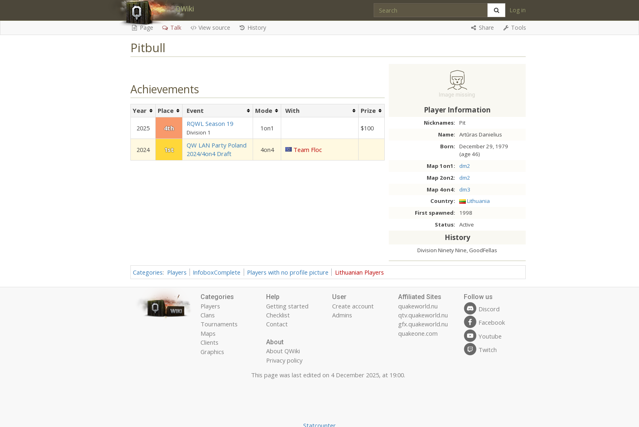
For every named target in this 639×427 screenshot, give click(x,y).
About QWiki (283, 351)
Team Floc (307, 149)
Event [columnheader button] (195, 110)
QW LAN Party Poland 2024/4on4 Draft (217, 149)
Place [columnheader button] (166, 110)
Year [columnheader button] (140, 110)
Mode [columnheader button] (263, 110)
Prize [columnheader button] (368, 110)
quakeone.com (418, 333)
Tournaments (219, 324)
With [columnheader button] (292, 110)
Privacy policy (284, 360)
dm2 (464, 165)
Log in (517, 10)
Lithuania (478, 201)
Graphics (212, 352)
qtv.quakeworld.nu (423, 315)
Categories (148, 272)
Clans (208, 315)
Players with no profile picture (287, 272)
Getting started (287, 306)
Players (177, 272)
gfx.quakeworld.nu (423, 324)
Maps (208, 333)
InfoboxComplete (216, 272)
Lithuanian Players (359, 272)
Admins (342, 315)
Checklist (278, 315)
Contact (277, 324)
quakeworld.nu (418, 306)
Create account (353, 306)
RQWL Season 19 (210, 123)
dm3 (464, 189)
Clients (209, 342)
